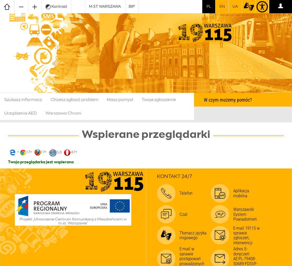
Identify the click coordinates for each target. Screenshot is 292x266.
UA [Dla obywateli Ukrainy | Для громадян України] (235, 6)
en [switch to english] (222, 6)
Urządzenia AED (20, 113)
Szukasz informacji (23, 100)
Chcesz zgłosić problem (74, 100)
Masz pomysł (120, 100)
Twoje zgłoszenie (159, 100)
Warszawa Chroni (63, 113)
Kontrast (56, 6)
